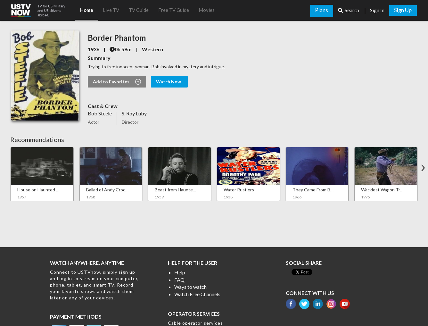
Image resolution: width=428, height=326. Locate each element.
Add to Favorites (117, 82)
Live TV (111, 10)
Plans (321, 10)
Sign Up (403, 10)
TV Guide (139, 10)
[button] (43, 8)
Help (179, 272)
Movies (207, 10)
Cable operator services (195, 323)
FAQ (179, 280)
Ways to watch (190, 287)
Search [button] (349, 10)
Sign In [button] (377, 10)
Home (86, 10)
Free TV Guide (173, 10)
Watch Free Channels (197, 294)
